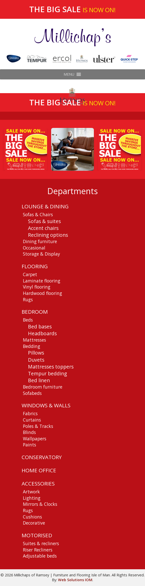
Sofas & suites (44, 221)
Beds (28, 320)
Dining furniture (40, 241)
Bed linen (39, 380)
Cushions (32, 517)
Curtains (32, 420)
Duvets (36, 359)
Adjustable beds (40, 556)
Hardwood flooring (42, 293)
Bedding (31, 346)
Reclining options (48, 234)
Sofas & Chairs (38, 214)
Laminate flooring (41, 281)
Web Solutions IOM (75, 579)
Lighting (31, 498)
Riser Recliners (37, 550)
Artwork (31, 492)
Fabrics (30, 413)
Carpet (30, 274)
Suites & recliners (41, 543)
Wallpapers (34, 439)
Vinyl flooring (36, 287)
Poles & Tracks (38, 426)
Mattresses (34, 340)
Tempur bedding (47, 373)
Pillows (36, 352)
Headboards (42, 333)
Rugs (28, 299)
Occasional (34, 248)
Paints (29, 445)
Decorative (34, 523)
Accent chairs (43, 228)
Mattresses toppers (51, 366)
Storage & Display (41, 254)
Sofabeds (32, 393)
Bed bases (40, 326)
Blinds (29, 432)
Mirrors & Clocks (40, 504)
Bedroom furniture (42, 387)
